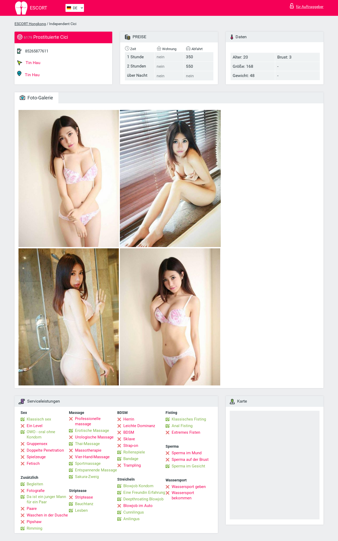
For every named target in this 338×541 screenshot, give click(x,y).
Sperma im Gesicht (188, 466)
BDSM (128, 432)
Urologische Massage (94, 437)
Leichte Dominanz (139, 425)
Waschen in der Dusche (47, 515)
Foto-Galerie (36, 97)
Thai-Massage (87, 443)
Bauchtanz (84, 503)
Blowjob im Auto (138, 505)
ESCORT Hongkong (30, 24)
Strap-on (130, 445)
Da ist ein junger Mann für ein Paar (46, 499)
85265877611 (36, 51)
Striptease (84, 497)
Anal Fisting (182, 425)
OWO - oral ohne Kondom (41, 434)
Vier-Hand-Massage (92, 457)
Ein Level (35, 425)
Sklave (129, 439)
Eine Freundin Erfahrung (144, 492)
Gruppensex (37, 443)
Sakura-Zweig (87, 476)
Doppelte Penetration (45, 450)
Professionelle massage (88, 421)
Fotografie (36, 490)
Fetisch (33, 463)
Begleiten (35, 484)
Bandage (130, 458)
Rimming (34, 528)
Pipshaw (34, 521)
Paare (32, 508)
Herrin (128, 419)
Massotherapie (88, 450)
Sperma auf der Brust (190, 459)
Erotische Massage (92, 430)
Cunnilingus (133, 512)
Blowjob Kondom (138, 486)
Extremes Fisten (186, 432)
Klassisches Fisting (189, 419)
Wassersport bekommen (183, 495)
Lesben (81, 510)
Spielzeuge (36, 457)
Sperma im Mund (186, 453)
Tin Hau (28, 62)
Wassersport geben (189, 486)
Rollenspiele (134, 452)
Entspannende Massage (96, 470)
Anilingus (131, 518)
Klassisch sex (39, 419)
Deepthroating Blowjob (143, 499)
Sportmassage (88, 463)
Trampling (132, 465)
